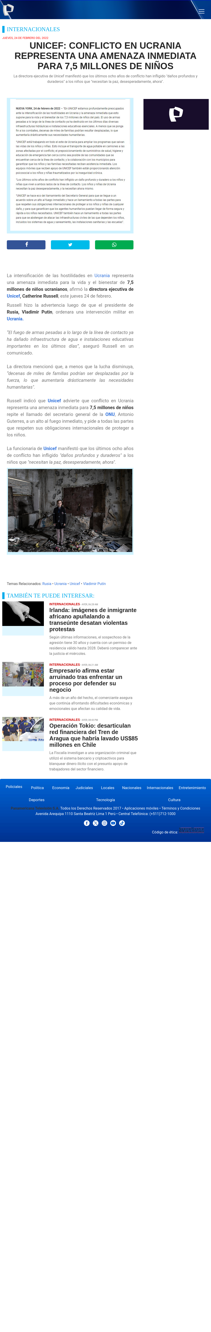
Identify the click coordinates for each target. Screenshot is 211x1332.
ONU (110, 414)
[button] (201, 11)
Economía (61, 787)
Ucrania (102, 275)
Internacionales (160, 787)
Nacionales (131, 787)
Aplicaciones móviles (141, 808)
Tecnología (105, 800)
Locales (107, 787)
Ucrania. (15, 319)
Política (37, 787)
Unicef (13, 296)
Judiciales (84, 787)
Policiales (14, 786)
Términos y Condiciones (180, 808)
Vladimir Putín (94, 584)
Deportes (37, 800)
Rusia (46, 584)
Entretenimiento (192, 787)
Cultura (174, 800)
